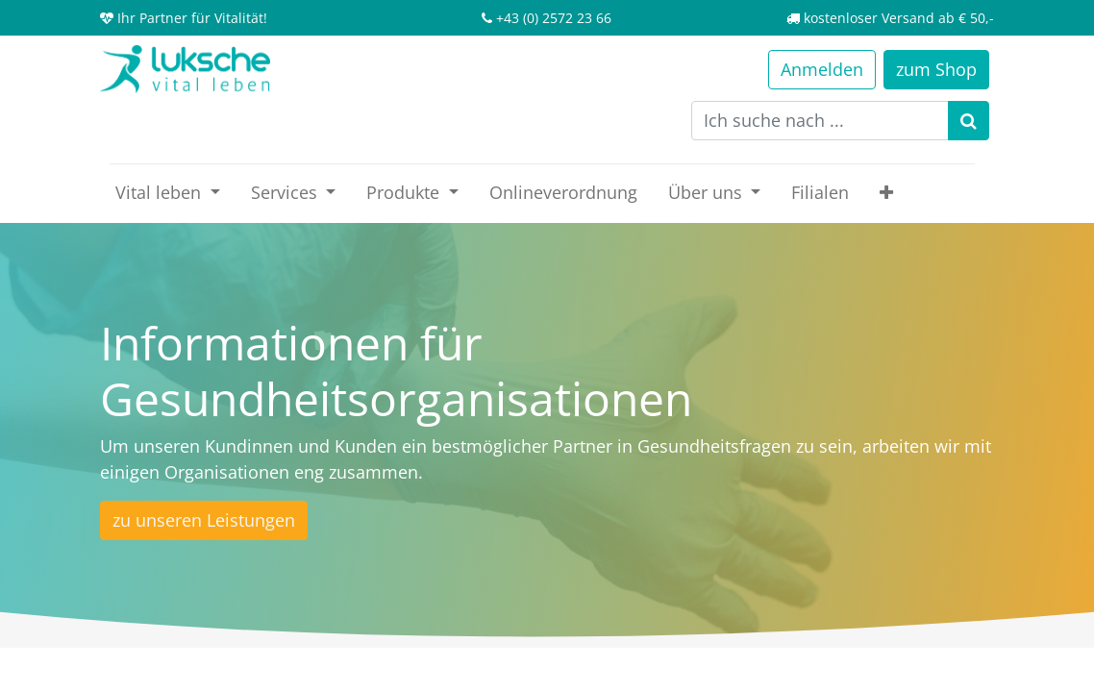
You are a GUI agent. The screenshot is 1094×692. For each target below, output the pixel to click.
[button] (886, 192)
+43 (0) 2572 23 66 (553, 18)
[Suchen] (968, 120)
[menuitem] (563, 192)
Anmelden (822, 69)
